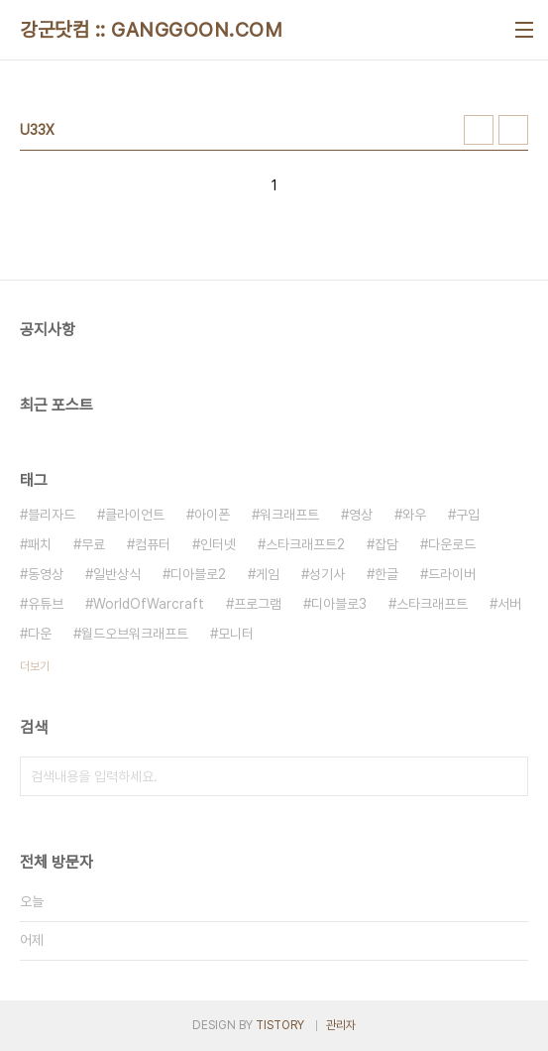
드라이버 (452, 574)
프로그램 (257, 604)
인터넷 (218, 544)
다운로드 (452, 544)
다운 (40, 634)
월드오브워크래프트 (134, 634)
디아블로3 (339, 604)
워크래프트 (289, 515)
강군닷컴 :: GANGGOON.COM (151, 30)
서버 (509, 604)
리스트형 (513, 130)
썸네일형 (478, 130)
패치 (40, 544)
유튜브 (45, 604)
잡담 (386, 544)
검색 (508, 776)
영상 (361, 515)
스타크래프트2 (305, 544)
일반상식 (117, 574)
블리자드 (51, 515)
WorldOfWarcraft (148, 604)
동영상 (45, 574)
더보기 (35, 666)
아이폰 (212, 515)
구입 (468, 515)
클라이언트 (134, 515)
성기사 (327, 574)
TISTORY (280, 1025)
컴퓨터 (152, 544)
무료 (93, 544)
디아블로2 (198, 574)
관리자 (341, 1025)
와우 (414, 515)
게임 (267, 574)
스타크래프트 (432, 604)
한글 (386, 574)
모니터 (236, 634)
